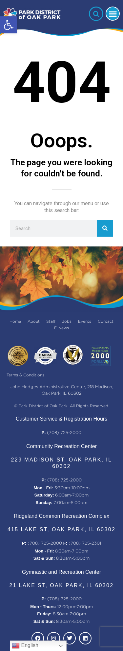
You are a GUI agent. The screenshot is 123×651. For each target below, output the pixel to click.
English (25, 646)
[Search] (105, 228)
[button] (8, 24)
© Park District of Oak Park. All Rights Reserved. (61, 406)
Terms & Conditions (25, 375)
